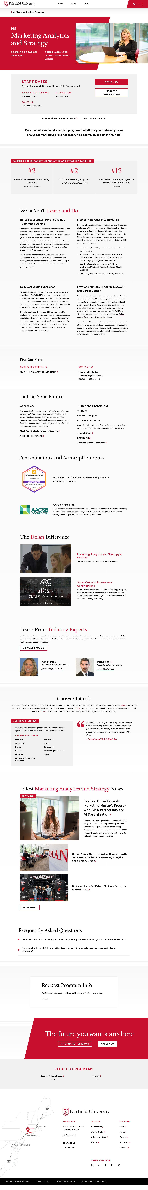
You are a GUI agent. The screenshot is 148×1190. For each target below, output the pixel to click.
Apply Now (111, 82)
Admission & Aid (99, 1137)
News (122, 1132)
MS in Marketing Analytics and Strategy (38, 372)
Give (86, 4)
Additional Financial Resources (91, 442)
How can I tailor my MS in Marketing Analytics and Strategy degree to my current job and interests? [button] (69, 950)
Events (122, 1137)
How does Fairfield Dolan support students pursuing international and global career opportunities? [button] (74, 939)
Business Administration (51, 1076)
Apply (73, 4)
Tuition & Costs (84, 433)
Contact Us (69, 1143)
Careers (123, 1147)
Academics (96, 1126)
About (94, 1142)
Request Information (111, 93)
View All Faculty (33, 648)
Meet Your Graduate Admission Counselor (39, 431)
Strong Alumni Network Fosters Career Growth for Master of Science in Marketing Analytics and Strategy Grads (99, 857)
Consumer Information (65, 1181)
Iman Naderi (104, 661)
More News (30, 907)
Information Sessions (75, 1044)
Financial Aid (83, 438)
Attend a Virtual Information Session (59, 118)
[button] (134, 3)
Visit (60, 4)
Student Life (97, 1132)
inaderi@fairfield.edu (105, 669)
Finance (96, 1076)
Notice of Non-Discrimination (94, 1181)
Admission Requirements (31, 436)
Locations (68, 1147)
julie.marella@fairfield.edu (52, 669)
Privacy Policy (42, 1181)
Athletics (123, 1142)
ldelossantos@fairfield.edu (91, 375)
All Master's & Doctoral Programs (28, 12)
